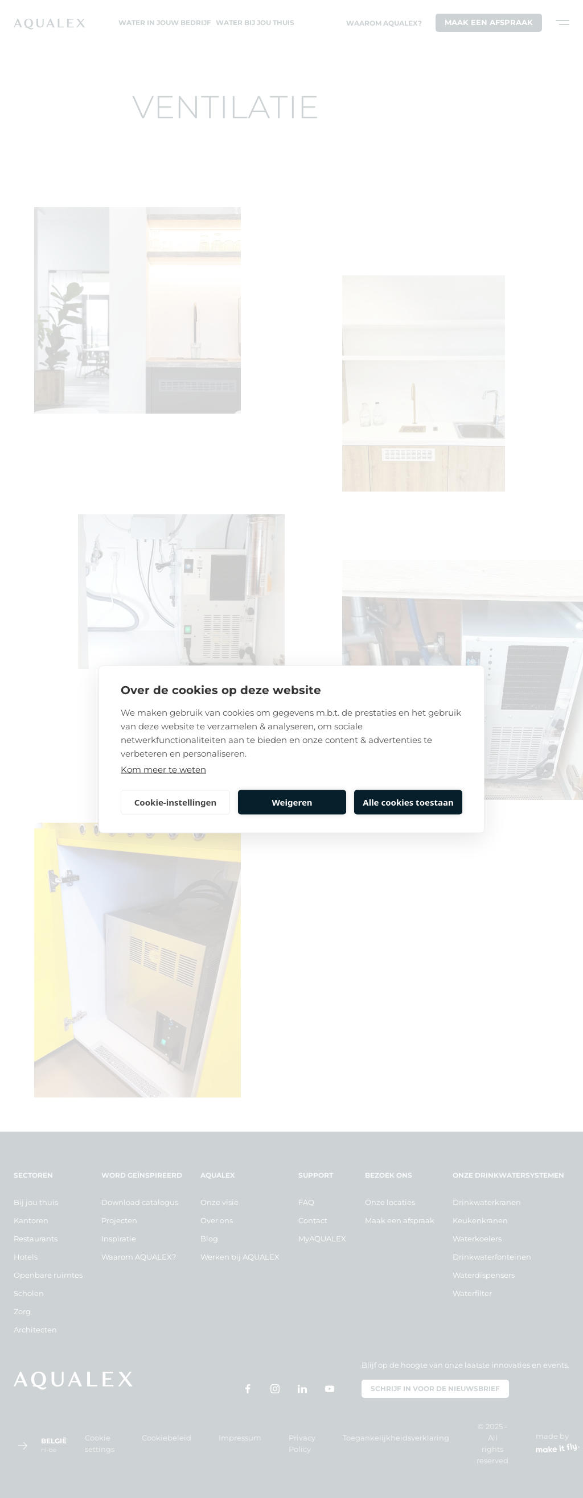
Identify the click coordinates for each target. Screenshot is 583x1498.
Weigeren (292, 802)
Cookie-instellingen (175, 802)
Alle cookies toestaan (408, 802)
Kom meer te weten (163, 769)
